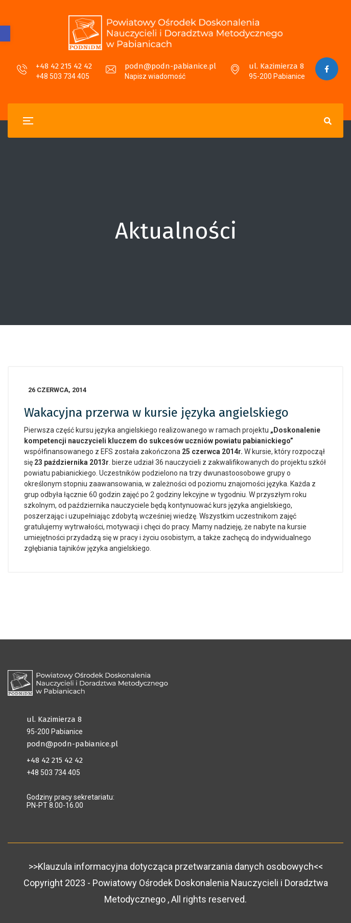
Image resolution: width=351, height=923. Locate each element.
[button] (5, 33)
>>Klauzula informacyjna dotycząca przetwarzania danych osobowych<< (176, 866)
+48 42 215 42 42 (64, 66)
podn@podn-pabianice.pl (170, 66)
